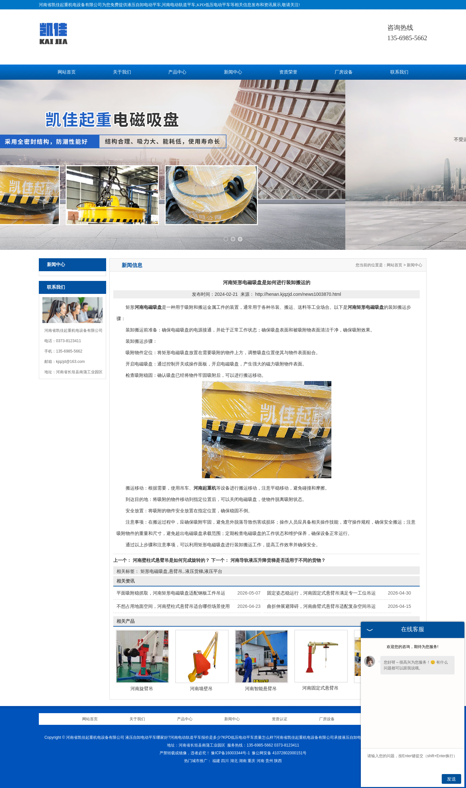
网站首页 (67, 72)
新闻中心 (233, 72)
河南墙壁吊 (201, 688)
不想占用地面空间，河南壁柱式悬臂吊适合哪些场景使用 (173, 606)
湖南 (243, 761)
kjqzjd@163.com (70, 361)
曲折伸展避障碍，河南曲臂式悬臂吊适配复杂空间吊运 (321, 606)
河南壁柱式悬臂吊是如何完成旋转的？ (171, 560)
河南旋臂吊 (141, 688)
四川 (225, 761)
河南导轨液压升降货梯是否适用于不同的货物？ (277, 560)
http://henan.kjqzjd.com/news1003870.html (298, 294)
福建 (216, 761)
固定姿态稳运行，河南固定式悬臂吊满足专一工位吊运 (321, 593)
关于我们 (122, 72)
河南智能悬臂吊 (261, 688)
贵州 (269, 761)
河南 (260, 761)
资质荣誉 (288, 72)
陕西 (278, 761)
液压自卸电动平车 (144, 4)
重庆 (251, 761)
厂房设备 (344, 72)
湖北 (234, 761)
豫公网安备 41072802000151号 (279, 753)
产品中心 (177, 72)
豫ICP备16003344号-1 (230, 753)
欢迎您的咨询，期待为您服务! (412, 646)
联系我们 (399, 72)
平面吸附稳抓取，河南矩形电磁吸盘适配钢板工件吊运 (170, 593)
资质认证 (279, 719)
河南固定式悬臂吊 (320, 687)
